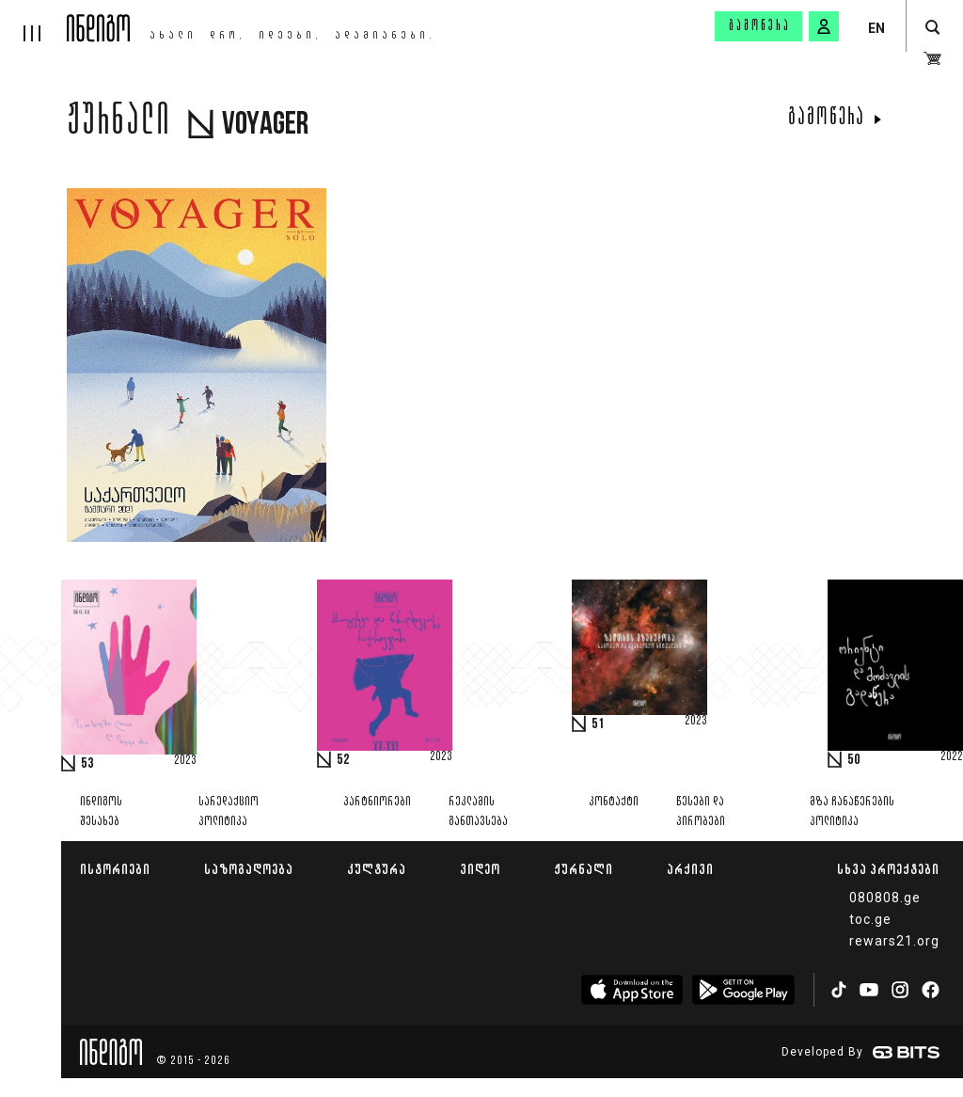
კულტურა (376, 869)
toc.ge (870, 919)
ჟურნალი (583, 869)
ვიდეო (480, 869)
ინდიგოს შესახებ (101, 812)
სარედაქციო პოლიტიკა (228, 812)
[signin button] (824, 26)
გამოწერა (760, 26)
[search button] (932, 28)
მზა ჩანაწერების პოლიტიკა (852, 812)
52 (343, 760)
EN (876, 28)
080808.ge (885, 897)
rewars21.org (894, 940)
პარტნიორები (377, 802)
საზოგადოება (248, 869)
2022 (951, 757)
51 (598, 724)
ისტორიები (115, 869)
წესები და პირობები (700, 812)
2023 (185, 761)
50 (853, 760)
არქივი (690, 869)
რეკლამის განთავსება (478, 812)
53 (87, 763)
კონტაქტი (614, 802)
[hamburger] (33, 20)
